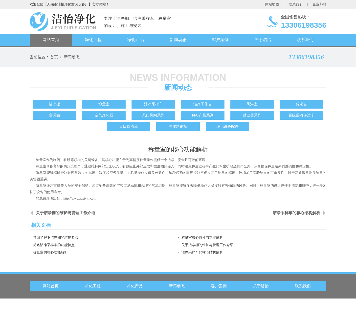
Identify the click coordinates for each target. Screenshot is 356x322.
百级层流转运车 (301, 115)
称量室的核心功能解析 (50, 252)
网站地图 (272, 4)
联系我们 (296, 4)
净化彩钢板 (178, 126)
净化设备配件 (227, 126)
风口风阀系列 (153, 115)
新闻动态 (178, 39)
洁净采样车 (153, 104)
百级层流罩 (128, 126)
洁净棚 (54, 104)
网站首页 (51, 39)
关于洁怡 (262, 39)
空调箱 (54, 115)
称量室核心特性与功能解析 (202, 237)
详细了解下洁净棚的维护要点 (55, 237)
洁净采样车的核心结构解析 (296, 213)
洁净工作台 (202, 104)
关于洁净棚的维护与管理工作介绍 (65, 213)
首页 (54, 57)
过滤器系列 (252, 115)
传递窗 (301, 104)
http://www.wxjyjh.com (80, 198)
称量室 (104, 104)
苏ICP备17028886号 (199, 318)
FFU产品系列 (203, 115)
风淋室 (252, 104)
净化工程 (93, 39)
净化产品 (135, 39)
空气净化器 (104, 115)
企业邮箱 (319, 4)
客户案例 (220, 39)
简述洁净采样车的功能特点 (54, 245)
